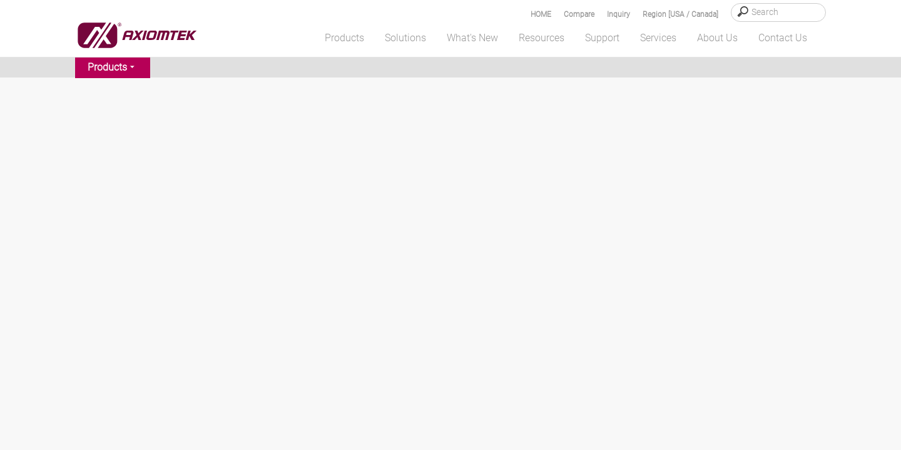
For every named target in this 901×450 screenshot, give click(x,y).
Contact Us (782, 38)
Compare (579, 14)
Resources (541, 38)
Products (344, 38)
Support (602, 38)
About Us (717, 38)
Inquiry (618, 14)
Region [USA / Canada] (680, 14)
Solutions (405, 38)
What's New (472, 38)
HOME (541, 14)
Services (658, 38)
